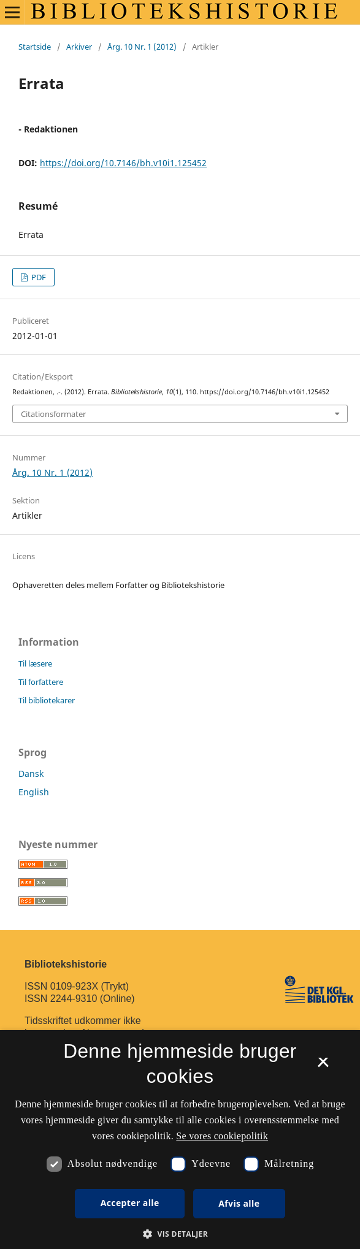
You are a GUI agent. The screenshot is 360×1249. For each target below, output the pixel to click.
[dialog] (180, 1139)
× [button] (323, 1066)
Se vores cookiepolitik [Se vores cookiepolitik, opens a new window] (222, 1136)
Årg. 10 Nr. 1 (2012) (142, 46)
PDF (37, 277)
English (33, 792)
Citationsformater (53, 413)
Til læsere (35, 663)
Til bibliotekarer (46, 700)
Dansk (31, 773)
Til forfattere (40, 681)
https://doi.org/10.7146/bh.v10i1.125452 (123, 163)
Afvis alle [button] (238, 1203)
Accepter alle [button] (130, 1203)
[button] (180, 1234)
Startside (34, 46)
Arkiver (79, 46)
